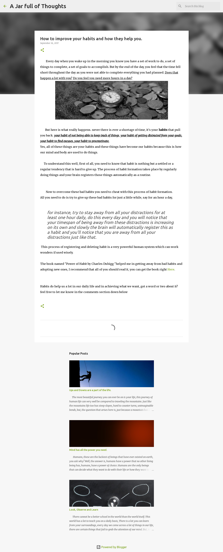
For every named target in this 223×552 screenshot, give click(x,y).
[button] (42, 50)
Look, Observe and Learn (83, 509)
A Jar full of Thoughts (38, 6)
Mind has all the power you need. (88, 450)
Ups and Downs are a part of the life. (90, 390)
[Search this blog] (201, 6)
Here (170, 269)
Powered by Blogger (111, 547)
